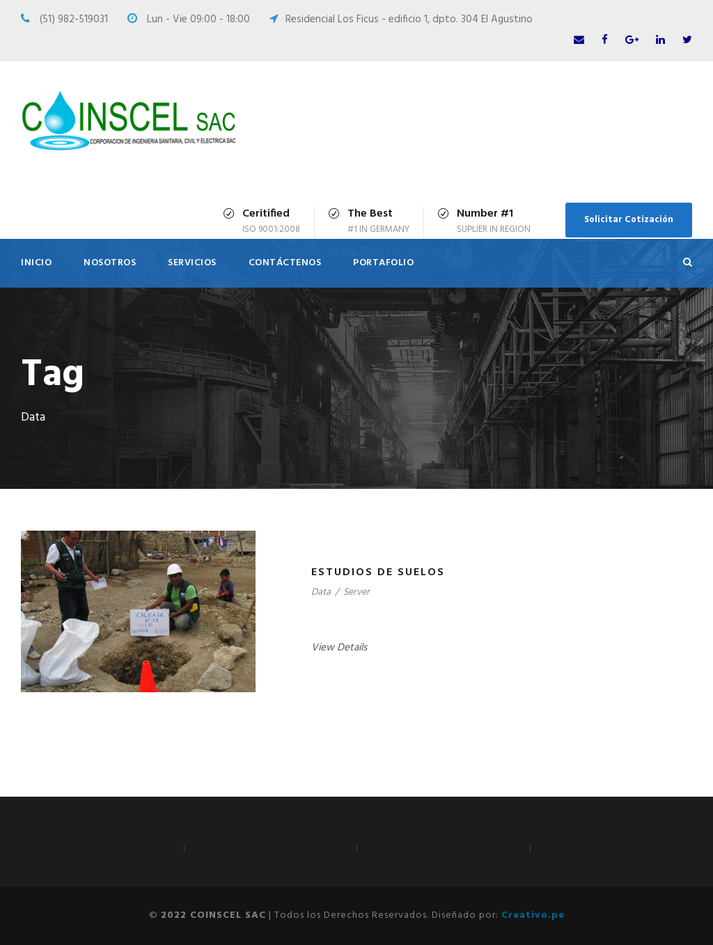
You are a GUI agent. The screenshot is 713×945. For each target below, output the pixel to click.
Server (356, 592)
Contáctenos (285, 263)
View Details (339, 647)
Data (321, 592)
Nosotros (110, 263)
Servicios (192, 263)
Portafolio (383, 263)
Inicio (36, 263)
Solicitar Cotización (628, 219)
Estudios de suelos (378, 572)
